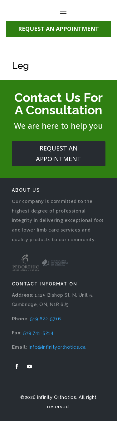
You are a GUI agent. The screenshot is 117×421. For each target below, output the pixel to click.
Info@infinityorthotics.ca (57, 347)
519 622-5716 (45, 319)
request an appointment (58, 153)
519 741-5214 (38, 333)
